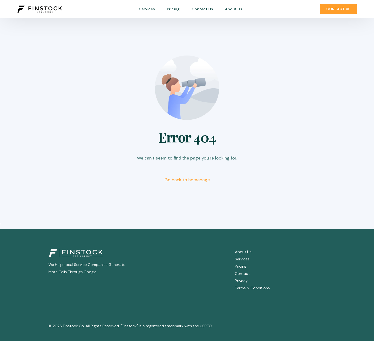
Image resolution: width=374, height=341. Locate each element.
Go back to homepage (187, 180)
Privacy (241, 280)
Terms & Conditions (252, 288)
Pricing (240, 266)
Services (242, 259)
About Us (243, 251)
